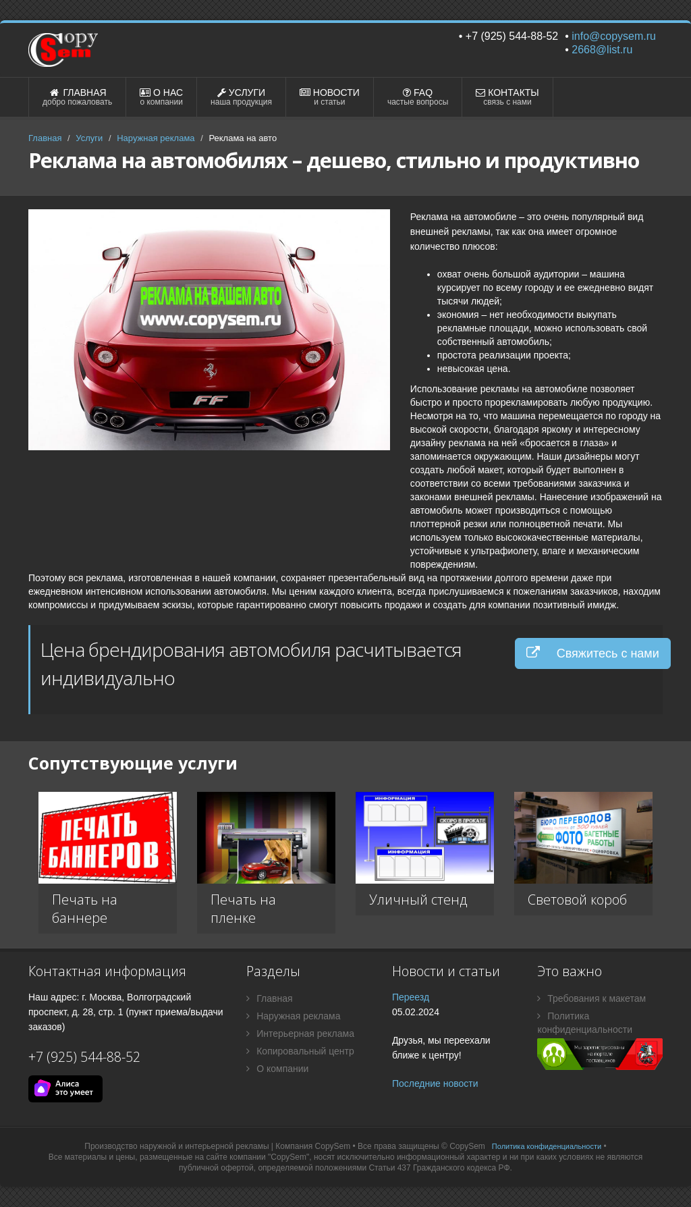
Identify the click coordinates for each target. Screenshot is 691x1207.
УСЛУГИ (241, 97)
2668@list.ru (602, 49)
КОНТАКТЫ (507, 97)
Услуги (89, 138)
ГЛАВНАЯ (77, 97)
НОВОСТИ (330, 97)
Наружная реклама (155, 138)
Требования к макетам (591, 998)
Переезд (410, 997)
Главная (44, 138)
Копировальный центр (300, 1051)
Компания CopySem (312, 1146)
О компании (277, 1068)
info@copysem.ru (614, 36)
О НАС (161, 97)
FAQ (417, 97)
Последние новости (435, 1083)
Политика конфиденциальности (584, 1023)
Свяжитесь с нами (592, 653)
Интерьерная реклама (300, 1033)
